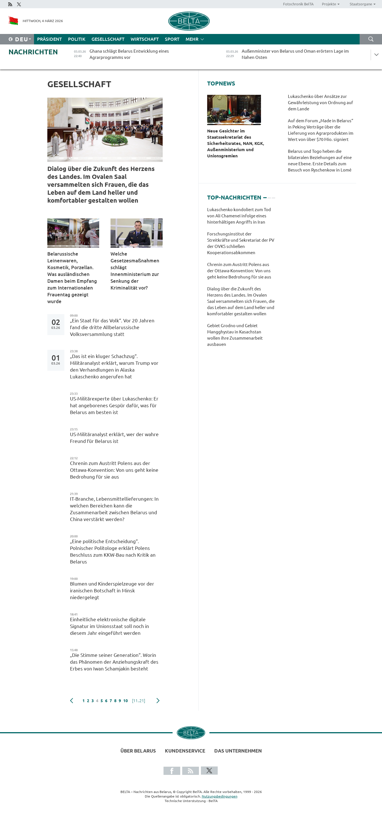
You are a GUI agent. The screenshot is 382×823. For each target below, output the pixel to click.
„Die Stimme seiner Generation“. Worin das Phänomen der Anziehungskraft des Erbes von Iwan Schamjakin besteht (114, 661)
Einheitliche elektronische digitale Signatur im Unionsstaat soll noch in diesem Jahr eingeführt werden (109, 626)
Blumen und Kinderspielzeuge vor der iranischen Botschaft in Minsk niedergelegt (112, 590)
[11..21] (138, 700)
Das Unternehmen (238, 750)
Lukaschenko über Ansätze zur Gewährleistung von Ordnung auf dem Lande (320, 102)
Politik (76, 39)
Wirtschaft (145, 39)
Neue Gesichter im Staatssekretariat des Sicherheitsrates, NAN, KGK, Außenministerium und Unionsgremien (235, 143)
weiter (158, 700)
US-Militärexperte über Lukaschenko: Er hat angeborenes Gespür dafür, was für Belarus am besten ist (114, 405)
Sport (172, 39)
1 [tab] (265, 195)
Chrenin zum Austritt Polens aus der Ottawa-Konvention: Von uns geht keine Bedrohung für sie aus (114, 469)
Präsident (49, 39)
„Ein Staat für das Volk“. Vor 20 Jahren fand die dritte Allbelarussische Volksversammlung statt (112, 327)
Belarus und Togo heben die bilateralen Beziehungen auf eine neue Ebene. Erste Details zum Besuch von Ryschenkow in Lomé (320, 160)
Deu (21, 39)
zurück (71, 700)
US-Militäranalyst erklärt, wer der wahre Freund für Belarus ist (114, 438)
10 (125, 700)
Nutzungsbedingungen (219, 796)
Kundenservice (185, 750)
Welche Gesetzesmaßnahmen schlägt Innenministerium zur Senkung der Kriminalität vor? (135, 270)
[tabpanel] (241, 280)
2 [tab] (269, 195)
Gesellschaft (108, 39)
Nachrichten (33, 52)
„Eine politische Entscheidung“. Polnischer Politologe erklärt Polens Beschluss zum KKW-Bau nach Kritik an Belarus (113, 551)
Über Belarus (138, 750)
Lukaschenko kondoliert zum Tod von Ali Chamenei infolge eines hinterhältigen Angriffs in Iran (239, 215)
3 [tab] (273, 195)
